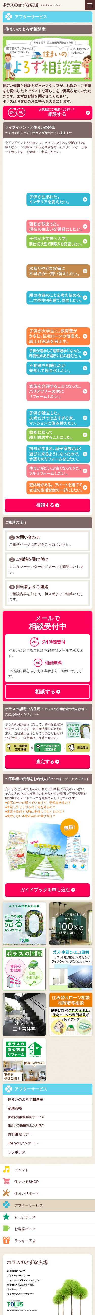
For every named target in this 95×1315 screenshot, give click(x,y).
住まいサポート (21, 1192)
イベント (16, 1169)
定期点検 (15, 1108)
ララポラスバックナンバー (20, 1294)
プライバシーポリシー (18, 1275)
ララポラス (16, 1152)
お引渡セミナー (20, 1134)
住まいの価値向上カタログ (26, 1125)
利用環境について (16, 1271)
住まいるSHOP (21, 1181)
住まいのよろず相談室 (25, 1099)
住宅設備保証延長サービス (26, 1117)
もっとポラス (19, 1216)
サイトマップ (14, 1289)
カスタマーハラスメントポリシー (24, 1280)
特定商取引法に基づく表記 (20, 1285)
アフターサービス (23, 1204)
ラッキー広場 (19, 1240)
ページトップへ (86, 1288)
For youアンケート (23, 1143)
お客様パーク (19, 1228)
